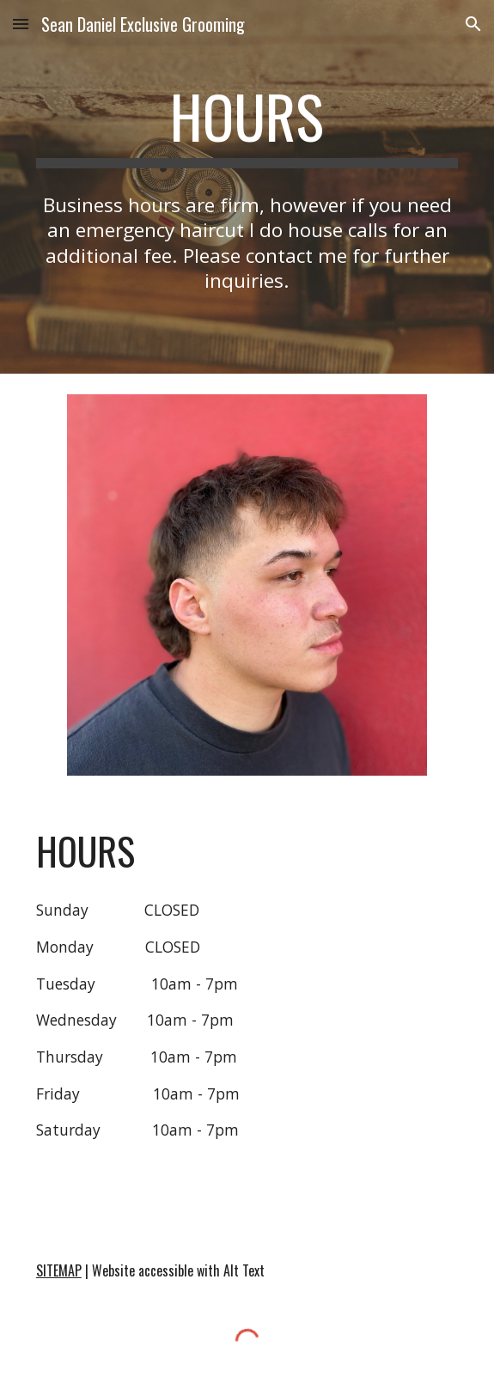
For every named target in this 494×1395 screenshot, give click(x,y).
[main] (247, 124)
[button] (20, 23)
